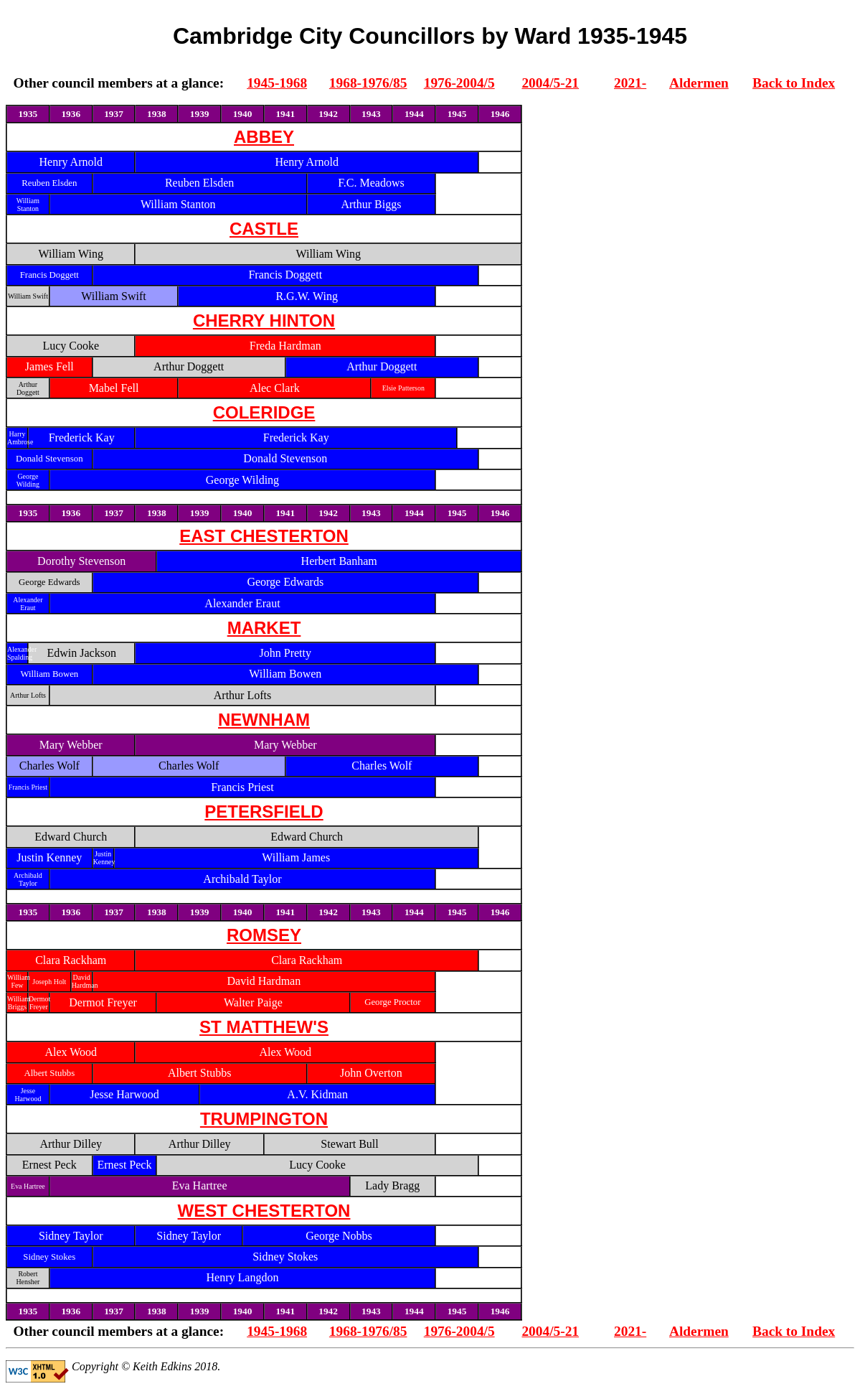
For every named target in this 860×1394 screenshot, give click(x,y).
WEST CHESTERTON (264, 1210)
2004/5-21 (550, 82)
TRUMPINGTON (264, 1118)
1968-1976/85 (368, 82)
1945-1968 (277, 82)
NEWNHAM (264, 719)
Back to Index (793, 82)
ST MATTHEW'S (264, 1027)
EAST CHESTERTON (264, 536)
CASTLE (264, 228)
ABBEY (264, 136)
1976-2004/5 (459, 82)
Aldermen (699, 82)
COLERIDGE (264, 412)
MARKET (264, 627)
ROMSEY (264, 935)
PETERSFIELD (263, 811)
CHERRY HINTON (264, 320)
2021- (630, 82)
